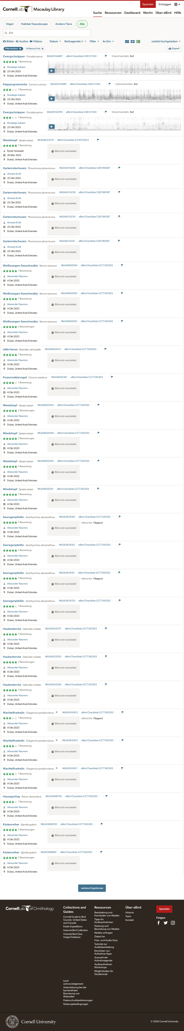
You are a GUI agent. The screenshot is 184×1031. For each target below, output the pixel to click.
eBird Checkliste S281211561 (81, 56)
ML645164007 (55, 56)
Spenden (148, 4)
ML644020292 (46, 461)
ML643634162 (67, 545)
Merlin (148, 13)
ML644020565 (69, 293)
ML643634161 (67, 573)
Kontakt (129, 920)
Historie (129, 912)
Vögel (9, 24)
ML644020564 (69, 265)
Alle (82, 24)
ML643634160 (67, 517)
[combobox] (49, 33)
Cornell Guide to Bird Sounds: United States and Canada (75, 920)
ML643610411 (69, 768)
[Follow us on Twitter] (166, 923)
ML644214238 (67, 192)
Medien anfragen (103, 933)
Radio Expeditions (72, 926)
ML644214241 (67, 241)
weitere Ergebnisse (92, 888)
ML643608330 (49, 824)
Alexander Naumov (17, 276)
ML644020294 (46, 433)
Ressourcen (113, 13)
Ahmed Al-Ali (14, 174)
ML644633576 (46, 140)
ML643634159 (67, 601)
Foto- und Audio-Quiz (106, 940)
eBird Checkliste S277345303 (97, 265)
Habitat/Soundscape (34, 24)
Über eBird (163, 13)
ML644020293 (46, 405)
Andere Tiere (63, 24)
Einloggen (165, 4)
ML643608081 (49, 852)
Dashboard (132, 13)
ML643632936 (53, 684)
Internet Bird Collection (75, 930)
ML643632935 (53, 656)
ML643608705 (54, 796)
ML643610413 (70, 712)
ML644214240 (67, 168)
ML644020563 (69, 321)
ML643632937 (53, 628)
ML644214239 (67, 216)
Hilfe (177, 13)
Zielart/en (99, 936)
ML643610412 (70, 740)
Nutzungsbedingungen (75, 1004)
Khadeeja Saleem (16, 67)
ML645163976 (55, 112)
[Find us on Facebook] (158, 923)
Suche (97, 13)
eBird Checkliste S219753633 (73, 140)
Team (128, 916)
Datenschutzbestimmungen (78, 1000)
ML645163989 (58, 84)
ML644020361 (59, 377)
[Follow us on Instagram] (173, 923)
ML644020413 (53, 349)
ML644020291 (45, 489)
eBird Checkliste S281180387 (95, 168)
